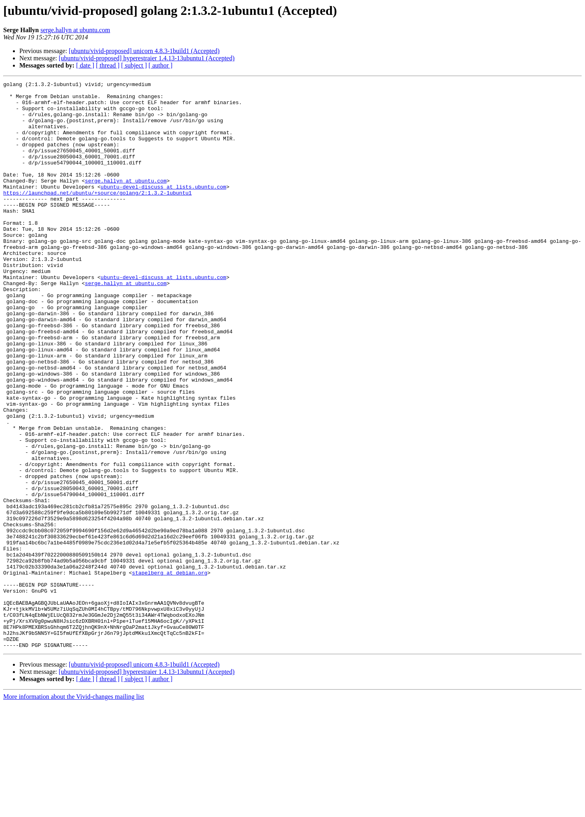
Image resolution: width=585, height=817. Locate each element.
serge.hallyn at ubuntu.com (75, 30)
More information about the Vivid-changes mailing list (73, 810)
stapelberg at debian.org (169, 671)
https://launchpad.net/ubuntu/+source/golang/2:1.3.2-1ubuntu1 (97, 215)
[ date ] (85, 65)
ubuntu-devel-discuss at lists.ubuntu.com (163, 208)
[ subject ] (134, 65)
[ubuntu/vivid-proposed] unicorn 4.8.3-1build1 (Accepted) (144, 50)
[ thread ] (108, 65)
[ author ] (161, 65)
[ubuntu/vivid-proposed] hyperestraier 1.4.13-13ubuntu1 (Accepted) (147, 58)
